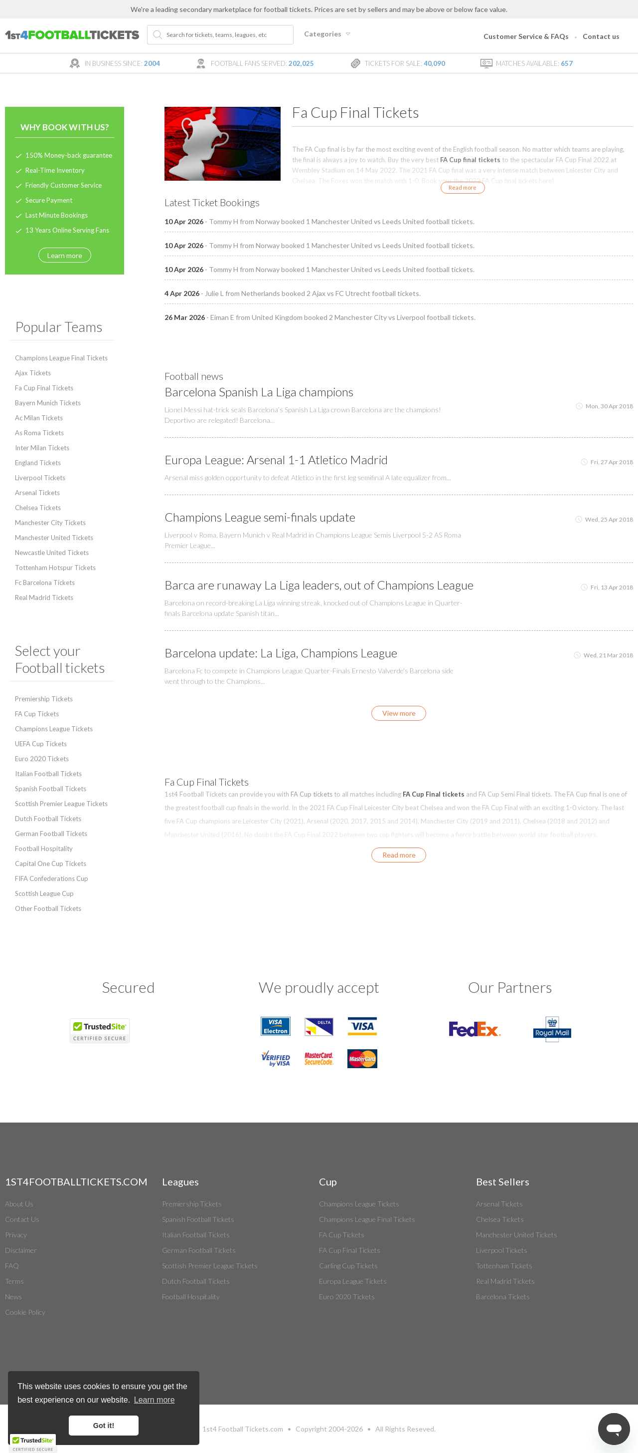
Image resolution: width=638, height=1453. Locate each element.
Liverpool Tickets (40, 478)
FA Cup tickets (311, 794)
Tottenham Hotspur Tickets (55, 568)
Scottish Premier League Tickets (61, 804)
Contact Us (22, 1219)
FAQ (12, 1265)
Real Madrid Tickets (44, 597)
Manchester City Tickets (50, 523)
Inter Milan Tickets (42, 448)
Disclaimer (21, 1250)
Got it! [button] (103, 1426)
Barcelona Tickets (503, 1296)
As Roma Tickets (39, 433)
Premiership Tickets (44, 699)
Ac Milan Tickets (39, 418)
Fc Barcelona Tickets (45, 582)
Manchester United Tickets (54, 538)
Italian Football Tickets (48, 774)
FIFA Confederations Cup (51, 878)
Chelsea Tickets (38, 508)
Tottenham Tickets (504, 1265)
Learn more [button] (154, 1400)
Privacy (16, 1234)
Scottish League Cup (44, 893)
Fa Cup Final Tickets (44, 388)
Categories (328, 33)
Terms (14, 1281)
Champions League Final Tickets (61, 358)
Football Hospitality (44, 849)
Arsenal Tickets (37, 493)
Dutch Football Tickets (48, 819)
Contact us (601, 36)
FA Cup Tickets (37, 714)
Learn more (64, 255)
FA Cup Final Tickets (349, 1250)
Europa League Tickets (353, 1281)
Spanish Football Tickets (50, 789)
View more (399, 713)
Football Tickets (243, 1429)
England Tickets (38, 463)
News (13, 1296)
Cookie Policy (25, 1312)
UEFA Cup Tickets (41, 744)
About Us (19, 1203)
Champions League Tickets (54, 729)
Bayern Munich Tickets (48, 403)
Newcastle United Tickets (52, 553)
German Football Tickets (51, 834)
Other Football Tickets (48, 908)
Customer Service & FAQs (526, 36)
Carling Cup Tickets (348, 1265)
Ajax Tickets (33, 373)
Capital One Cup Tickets (50, 864)
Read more (463, 187)
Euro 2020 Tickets (42, 759)
